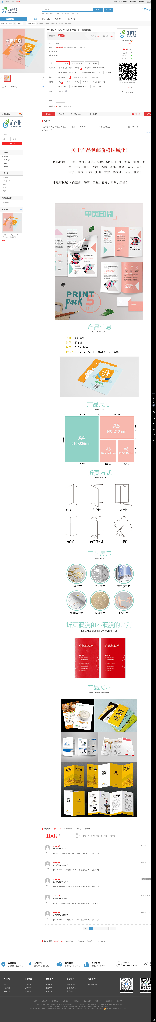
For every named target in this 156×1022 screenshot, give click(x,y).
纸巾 (43, 13)
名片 (62, 13)
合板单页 (6, 178)
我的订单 (117, 2)
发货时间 (49, 984)
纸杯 (47, 13)
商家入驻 (46, 19)
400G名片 (7, 160)
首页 (35, 19)
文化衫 (52, 13)
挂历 (76, 13)
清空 (20, 209)
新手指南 (28, 988)
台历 (72, 13)
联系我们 (55, 1001)
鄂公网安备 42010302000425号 (114, 1008)
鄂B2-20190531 (69, 1008)
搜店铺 (108, 10)
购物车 (125, 2)
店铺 (129, 87)
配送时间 (49, 988)
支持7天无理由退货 (63, 106)
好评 (68, 829)
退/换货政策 (71, 988)
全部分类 (10, 19)
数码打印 (6, 184)
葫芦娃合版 (59, 47)
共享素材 (58, 19)
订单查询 (28, 984)
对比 (5, 87)
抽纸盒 (6, 167)
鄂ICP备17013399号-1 (88, 1008)
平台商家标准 (93, 984)
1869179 (99, 1004)
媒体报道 (7, 991)
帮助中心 (71, 19)
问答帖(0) (90, 941)
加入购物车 (150, 114)
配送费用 (49, 991)
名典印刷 (6, 202)
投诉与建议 (87, 1001)
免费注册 (18, 2)
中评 (78, 829)
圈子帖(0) (101, 941)
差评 (87, 829)
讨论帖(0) (80, 941)
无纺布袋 (67, 13)
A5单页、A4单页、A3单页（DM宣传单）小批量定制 (11, 236)
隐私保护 (65, 1001)
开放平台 (119, 1001)
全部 (57, 829)
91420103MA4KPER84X (44, 1008)
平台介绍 (7, 988)
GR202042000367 (62, 1006)
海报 (4, 191)
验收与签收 (71, 984)
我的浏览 (141, 2)
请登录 (12, 2)
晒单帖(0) (69, 941)
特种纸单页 (6, 181)
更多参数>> (150, 132)
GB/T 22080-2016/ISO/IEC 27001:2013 (95, 1006)
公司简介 (44, 1001)
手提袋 (57, 13)
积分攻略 (28, 991)
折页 (4, 187)
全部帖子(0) (58, 941)
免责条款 (7, 984)
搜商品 (97, 10)
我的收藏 (133, 2)
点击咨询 (87, 1004)
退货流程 (70, 991)
